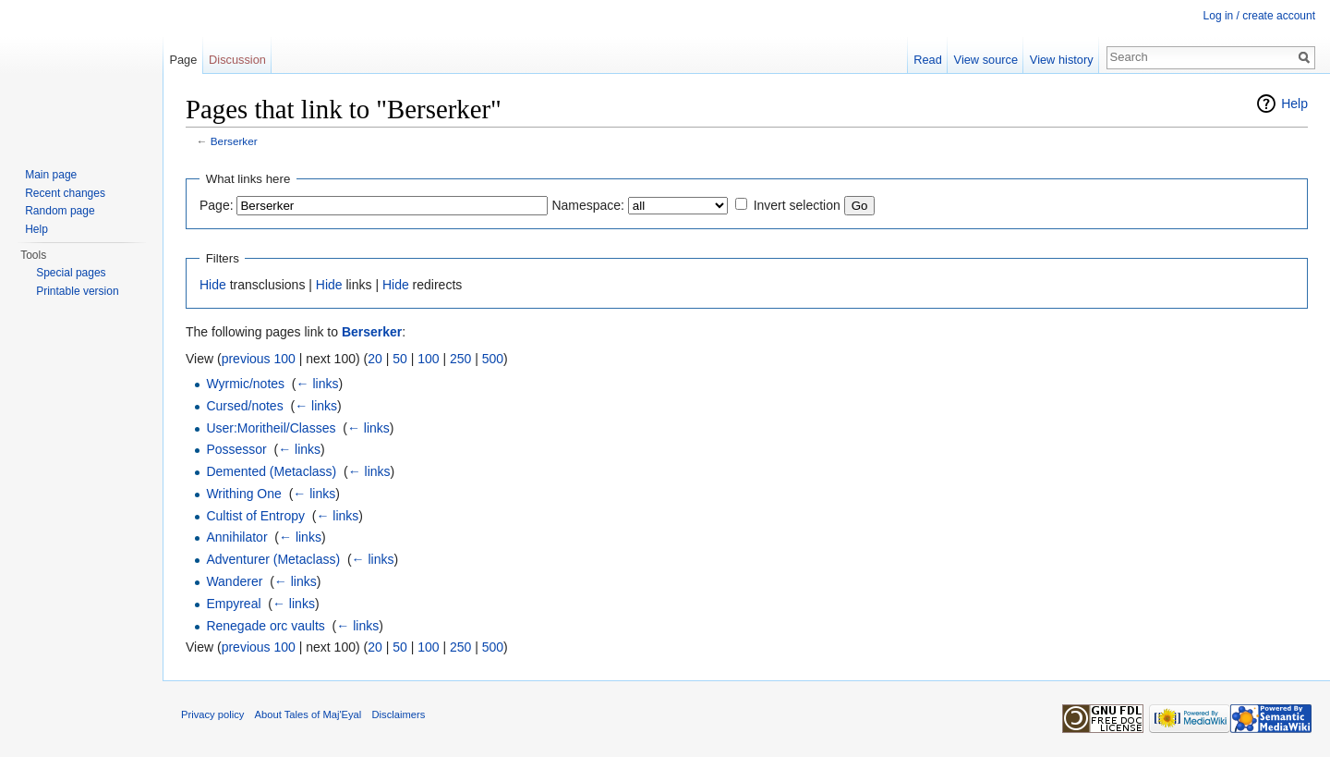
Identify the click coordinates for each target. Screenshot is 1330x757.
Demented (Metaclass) (271, 471)
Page (183, 60)
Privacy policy (212, 714)
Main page (51, 174)
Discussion (237, 60)
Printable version (77, 291)
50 (400, 358)
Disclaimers (399, 714)
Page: (217, 205)
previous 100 (259, 358)
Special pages (70, 272)
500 (492, 358)
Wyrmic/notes (245, 383)
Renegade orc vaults (265, 625)
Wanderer (234, 581)
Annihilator (236, 537)
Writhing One (243, 493)
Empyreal (233, 603)
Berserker (234, 141)
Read (927, 60)
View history (1062, 60)
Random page (59, 210)
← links (317, 383)
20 (375, 358)
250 (460, 358)
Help (1294, 103)
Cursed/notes (244, 405)
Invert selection (797, 205)
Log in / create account (1259, 15)
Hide (213, 284)
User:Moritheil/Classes (270, 428)
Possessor (236, 449)
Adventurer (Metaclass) (273, 559)
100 (428, 358)
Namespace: (587, 205)
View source (986, 60)
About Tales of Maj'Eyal (308, 714)
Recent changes (65, 193)
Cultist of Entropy (255, 515)
